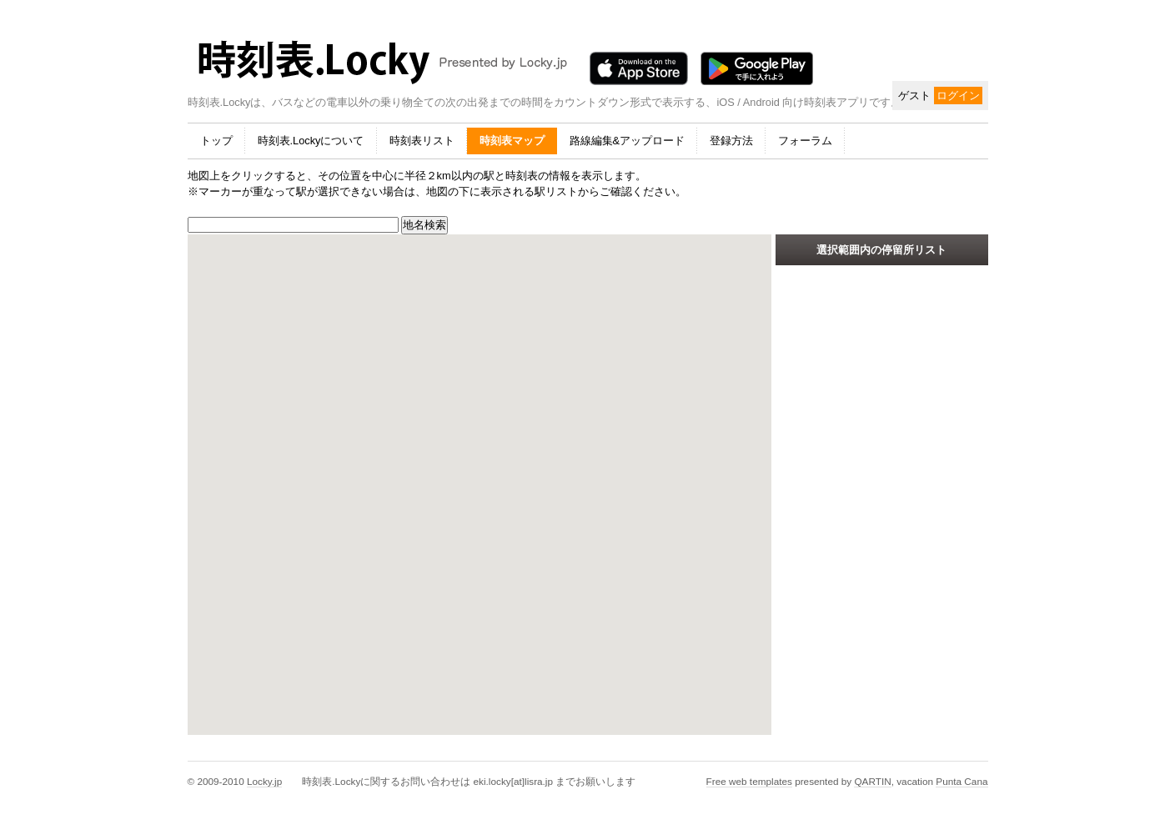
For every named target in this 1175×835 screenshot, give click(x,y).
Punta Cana (961, 781)
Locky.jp (264, 781)
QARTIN (872, 781)
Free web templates (749, 781)
